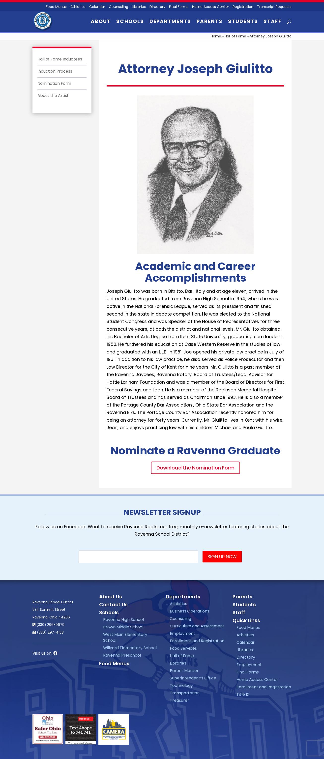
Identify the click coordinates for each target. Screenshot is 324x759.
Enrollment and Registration (197, 641)
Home (216, 36)
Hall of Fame (235, 36)
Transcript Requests (274, 7)
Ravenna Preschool (122, 655)
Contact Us (113, 604)
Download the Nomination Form (195, 467)
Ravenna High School (123, 619)
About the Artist (53, 95)
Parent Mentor (184, 670)
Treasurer (179, 700)
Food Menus (114, 663)
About (101, 22)
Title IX (242, 694)
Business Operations (189, 611)
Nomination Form (54, 83)
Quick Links (246, 620)
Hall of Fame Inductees (59, 59)
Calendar (97, 7)
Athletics (78, 7)
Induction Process (54, 71)
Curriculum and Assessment (197, 626)
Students (243, 22)
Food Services (183, 648)
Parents (210, 22)
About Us (110, 596)
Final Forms (178, 7)
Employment (182, 633)
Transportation (185, 693)
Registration (243, 7)
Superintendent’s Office (193, 678)
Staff (273, 22)
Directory (157, 7)
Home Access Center (210, 7)
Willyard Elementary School (130, 648)
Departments (170, 22)
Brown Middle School (123, 627)
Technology (181, 685)
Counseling (118, 7)
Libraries (139, 7)
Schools (130, 22)
